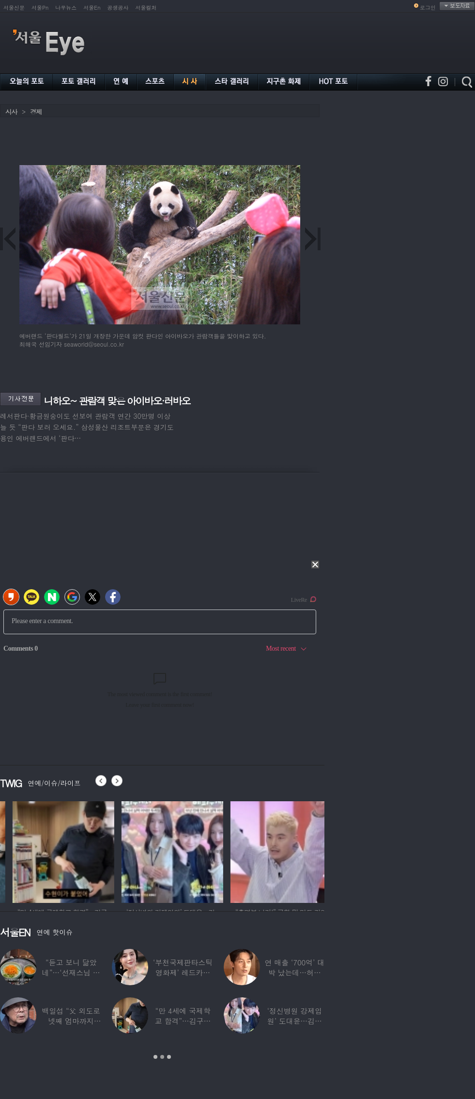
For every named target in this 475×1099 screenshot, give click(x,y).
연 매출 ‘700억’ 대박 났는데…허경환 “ (294, 972)
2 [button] (162, 1057)
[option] (51, 850)
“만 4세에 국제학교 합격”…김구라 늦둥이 (183, 1021)
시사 (11, 111)
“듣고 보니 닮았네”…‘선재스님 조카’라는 (71, 972)
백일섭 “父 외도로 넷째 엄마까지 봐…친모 (71, 1021)
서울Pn (39, 7)
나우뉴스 (66, 7)
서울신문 (14, 7)
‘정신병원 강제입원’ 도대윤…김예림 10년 (294, 1021)
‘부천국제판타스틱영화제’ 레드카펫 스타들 (183, 972)
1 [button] (155, 1057)
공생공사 (118, 7)
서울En (91, 7)
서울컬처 (146, 7)
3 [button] (169, 1057)
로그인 (428, 7)
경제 (36, 111)
